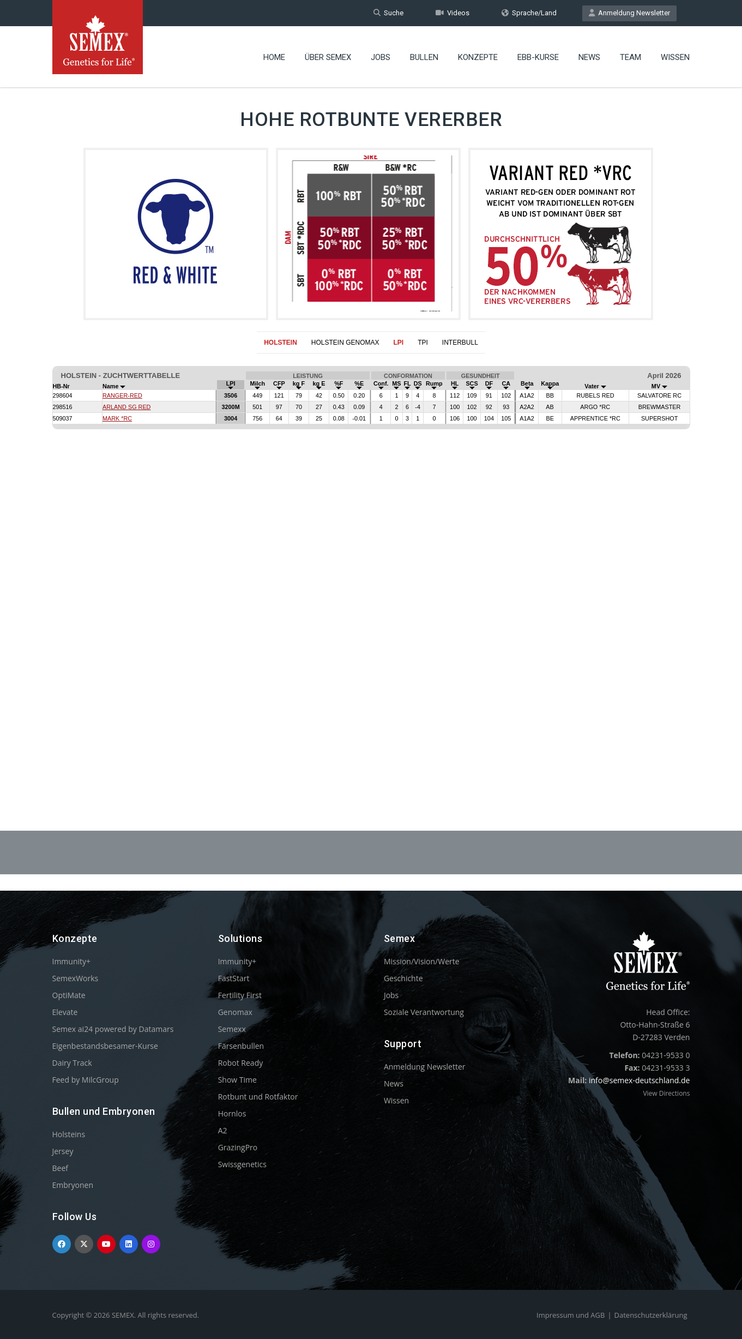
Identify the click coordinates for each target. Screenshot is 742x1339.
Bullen (424, 57)
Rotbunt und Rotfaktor (258, 1096)
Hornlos (232, 1113)
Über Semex (328, 57)
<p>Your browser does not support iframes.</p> (371, 565)
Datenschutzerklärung (650, 1315)
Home (274, 57)
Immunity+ (71, 961)
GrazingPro (238, 1147)
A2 (222, 1130)
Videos (452, 13)
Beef (60, 1168)
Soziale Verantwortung (424, 1012)
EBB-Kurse (538, 57)
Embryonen (73, 1185)
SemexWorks (75, 978)
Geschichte (403, 978)
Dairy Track (72, 1063)
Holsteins (69, 1134)
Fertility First (240, 995)
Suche (388, 13)
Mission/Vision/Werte (422, 961)
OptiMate (69, 995)
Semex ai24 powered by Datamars (113, 1029)
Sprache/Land (529, 13)
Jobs (380, 57)
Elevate (65, 1012)
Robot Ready (240, 1063)
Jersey (63, 1151)
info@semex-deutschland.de (639, 1080)
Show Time (237, 1079)
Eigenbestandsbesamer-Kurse (105, 1046)
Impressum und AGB (570, 1315)
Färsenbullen (241, 1046)
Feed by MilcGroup (85, 1079)
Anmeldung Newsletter (629, 13)
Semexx (232, 1029)
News (589, 57)
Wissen (675, 57)
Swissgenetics (242, 1164)
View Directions (666, 1093)
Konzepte (478, 57)
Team (630, 57)
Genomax (235, 1012)
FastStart (234, 978)
